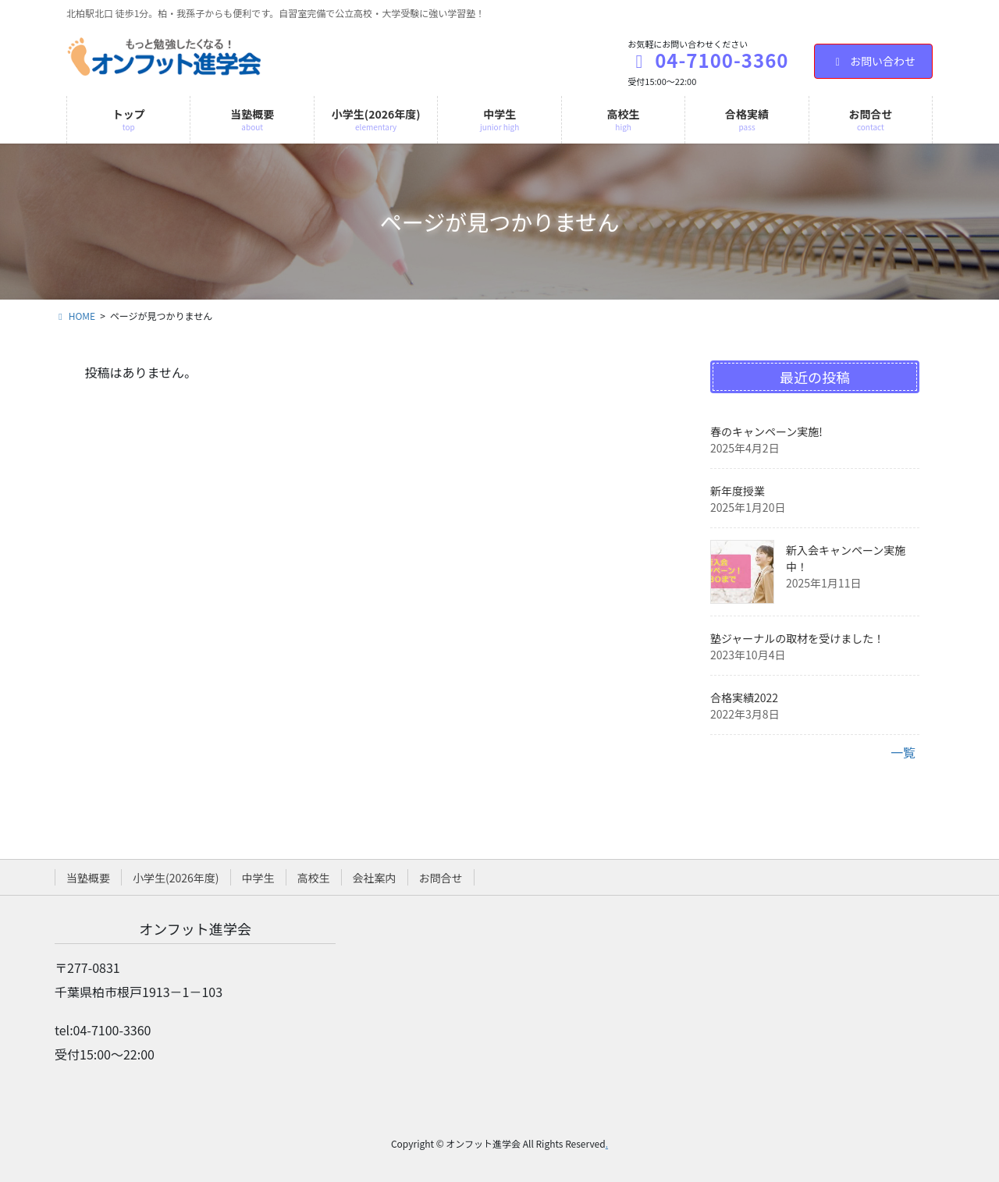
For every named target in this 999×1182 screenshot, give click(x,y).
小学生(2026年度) (176, 878)
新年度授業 (737, 491)
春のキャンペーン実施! (766, 431)
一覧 (903, 752)
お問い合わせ (873, 61)
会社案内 (374, 878)
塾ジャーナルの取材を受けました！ (797, 638)
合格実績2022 (744, 697)
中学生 (258, 878)
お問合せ (441, 878)
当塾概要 (88, 878)
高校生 (313, 878)
